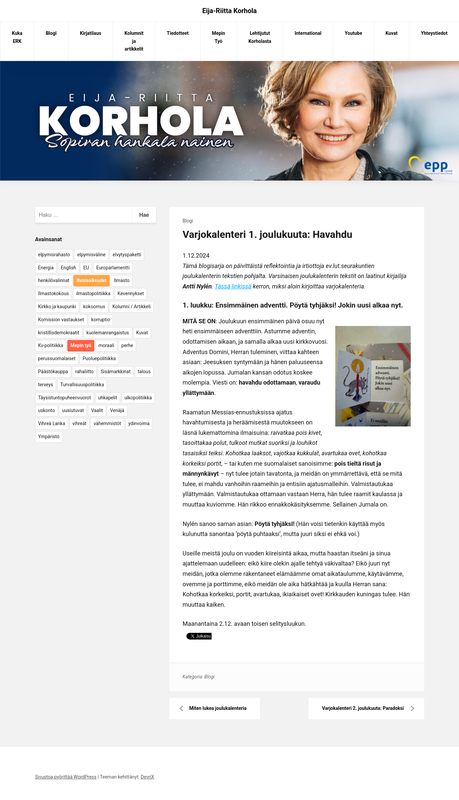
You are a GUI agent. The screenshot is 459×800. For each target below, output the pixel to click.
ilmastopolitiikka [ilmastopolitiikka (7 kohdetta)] (93, 293)
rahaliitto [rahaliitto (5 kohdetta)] (84, 371)
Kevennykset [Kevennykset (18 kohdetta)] (131, 293)
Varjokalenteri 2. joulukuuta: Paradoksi (363, 708)
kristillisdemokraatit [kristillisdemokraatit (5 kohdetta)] (58, 332)
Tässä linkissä (233, 286)
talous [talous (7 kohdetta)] (144, 371)
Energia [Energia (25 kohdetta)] (46, 267)
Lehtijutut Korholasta (259, 37)
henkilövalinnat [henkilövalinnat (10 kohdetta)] (53, 280)
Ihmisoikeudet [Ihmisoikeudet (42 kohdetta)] (91, 280)
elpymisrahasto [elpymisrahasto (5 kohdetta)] (54, 254)
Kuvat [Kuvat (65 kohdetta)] (142, 332)
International (308, 33)
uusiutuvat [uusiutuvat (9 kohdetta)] (73, 410)
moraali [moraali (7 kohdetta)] (106, 345)
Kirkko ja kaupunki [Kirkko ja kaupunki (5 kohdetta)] (57, 306)
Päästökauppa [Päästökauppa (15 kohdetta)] (53, 371)
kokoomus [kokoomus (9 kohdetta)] (94, 306)
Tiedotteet (178, 33)
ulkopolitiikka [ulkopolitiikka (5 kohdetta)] (138, 397)
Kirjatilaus (90, 33)
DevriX (147, 777)
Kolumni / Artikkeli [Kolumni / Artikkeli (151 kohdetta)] (131, 306)
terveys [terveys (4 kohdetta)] (45, 384)
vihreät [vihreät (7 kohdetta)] (79, 423)
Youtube (353, 33)
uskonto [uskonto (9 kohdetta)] (46, 410)
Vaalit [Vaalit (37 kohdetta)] (97, 410)
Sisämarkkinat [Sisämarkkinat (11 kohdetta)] (116, 371)
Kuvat (392, 33)
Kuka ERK (17, 37)
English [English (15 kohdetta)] (68, 267)
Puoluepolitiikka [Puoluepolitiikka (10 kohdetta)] (99, 358)
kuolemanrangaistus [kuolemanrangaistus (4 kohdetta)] (108, 332)
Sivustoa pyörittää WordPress (66, 777)
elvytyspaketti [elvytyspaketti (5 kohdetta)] (127, 254)
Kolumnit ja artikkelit (134, 41)
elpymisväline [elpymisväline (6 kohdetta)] (91, 254)
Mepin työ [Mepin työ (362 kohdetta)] (80, 345)
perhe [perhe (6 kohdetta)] (127, 345)
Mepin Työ (218, 37)
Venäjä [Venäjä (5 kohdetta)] (117, 410)
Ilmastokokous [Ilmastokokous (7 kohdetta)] (53, 293)
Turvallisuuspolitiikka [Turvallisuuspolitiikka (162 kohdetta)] (82, 384)
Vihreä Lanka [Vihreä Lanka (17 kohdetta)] (51, 423)
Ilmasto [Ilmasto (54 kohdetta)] (121, 280)
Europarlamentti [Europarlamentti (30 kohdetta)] (112, 267)
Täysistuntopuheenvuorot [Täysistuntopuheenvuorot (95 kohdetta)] (64, 397)
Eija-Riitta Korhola (229, 11)
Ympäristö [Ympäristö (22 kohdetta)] (49, 436)
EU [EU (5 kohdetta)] (86, 267)
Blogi (51, 33)
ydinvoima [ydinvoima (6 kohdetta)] (139, 423)
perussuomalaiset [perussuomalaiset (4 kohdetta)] (56, 358)
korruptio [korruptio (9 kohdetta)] (100, 319)
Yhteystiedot (434, 33)
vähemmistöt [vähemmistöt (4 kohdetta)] (107, 423)
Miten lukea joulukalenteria (218, 708)
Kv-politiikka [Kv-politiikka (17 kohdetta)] (50, 345)
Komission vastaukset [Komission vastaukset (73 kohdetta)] (61, 319)
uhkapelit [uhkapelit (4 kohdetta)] (107, 397)
